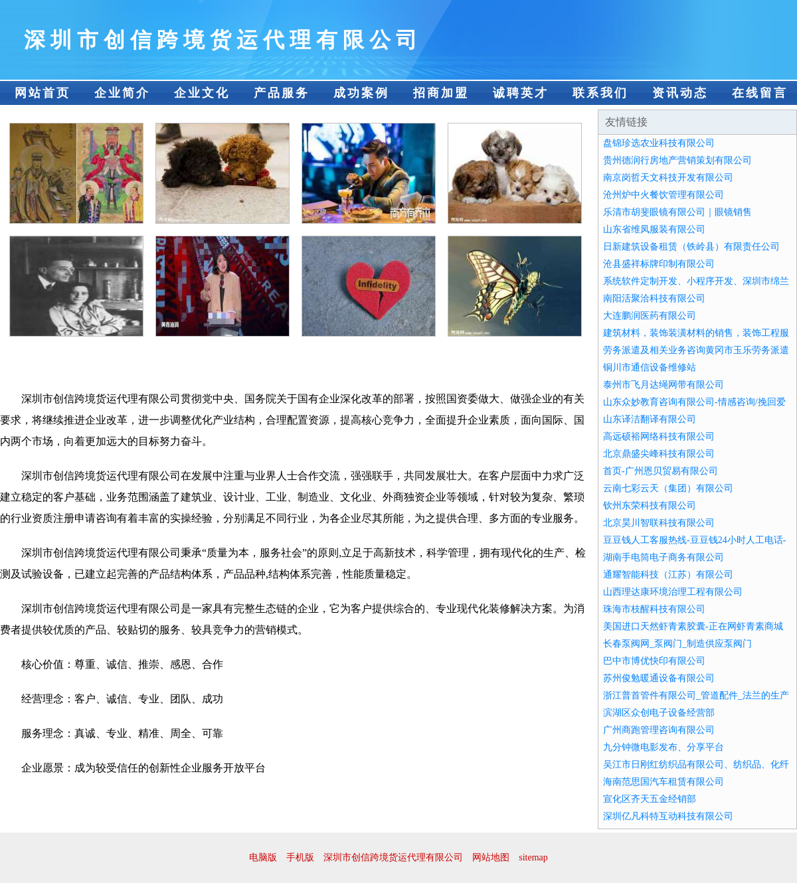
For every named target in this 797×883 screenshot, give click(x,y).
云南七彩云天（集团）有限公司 (668, 488)
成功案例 (361, 93)
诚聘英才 (521, 93)
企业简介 (122, 93)
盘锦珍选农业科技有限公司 (659, 143)
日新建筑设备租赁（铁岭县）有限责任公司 (691, 247)
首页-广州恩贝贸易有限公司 (660, 471)
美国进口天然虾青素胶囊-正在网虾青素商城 (693, 626)
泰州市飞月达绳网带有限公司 (663, 385)
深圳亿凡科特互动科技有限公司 (668, 816)
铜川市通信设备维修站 (649, 367)
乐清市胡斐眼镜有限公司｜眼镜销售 (677, 212)
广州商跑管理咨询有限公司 (659, 730)
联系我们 (600, 93)
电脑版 (263, 857)
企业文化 (202, 93)
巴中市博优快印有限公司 (654, 661)
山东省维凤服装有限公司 (654, 229)
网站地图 (490, 857)
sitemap (533, 857)
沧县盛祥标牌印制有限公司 (659, 264)
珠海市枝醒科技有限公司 (654, 609)
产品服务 (282, 93)
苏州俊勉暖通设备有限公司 (659, 678)
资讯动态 (680, 93)
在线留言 (760, 93)
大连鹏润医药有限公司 (649, 316)
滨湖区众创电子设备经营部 (659, 713)
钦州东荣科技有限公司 (649, 506)
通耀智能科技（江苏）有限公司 (668, 575)
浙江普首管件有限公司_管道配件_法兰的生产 (696, 695)
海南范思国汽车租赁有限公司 (663, 782)
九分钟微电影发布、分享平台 (663, 747)
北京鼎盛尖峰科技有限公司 (659, 454)
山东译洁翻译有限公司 (649, 419)
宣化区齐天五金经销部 (649, 799)
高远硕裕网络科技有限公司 (659, 437)
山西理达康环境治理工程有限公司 (673, 592)
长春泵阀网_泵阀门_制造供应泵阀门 (677, 644)
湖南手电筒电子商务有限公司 (663, 557)
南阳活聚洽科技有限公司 (654, 298)
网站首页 (42, 93)
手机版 (300, 857)
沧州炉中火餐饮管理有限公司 (663, 195)
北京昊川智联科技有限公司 (659, 523)
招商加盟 (441, 93)
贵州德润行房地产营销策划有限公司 (677, 160)
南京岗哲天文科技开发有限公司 (668, 178)
